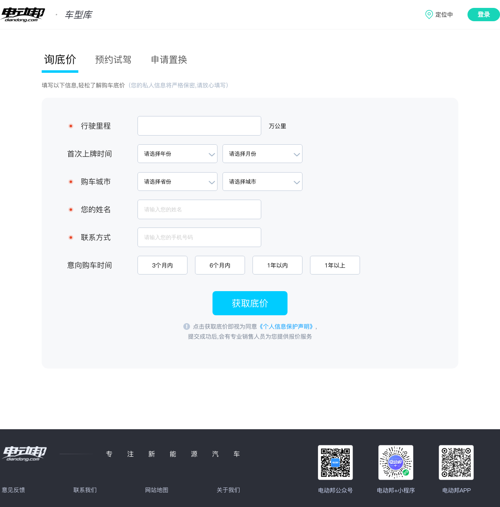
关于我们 (228, 490)
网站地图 (156, 490)
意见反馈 (13, 490)
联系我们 (85, 490)
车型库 (78, 14)
